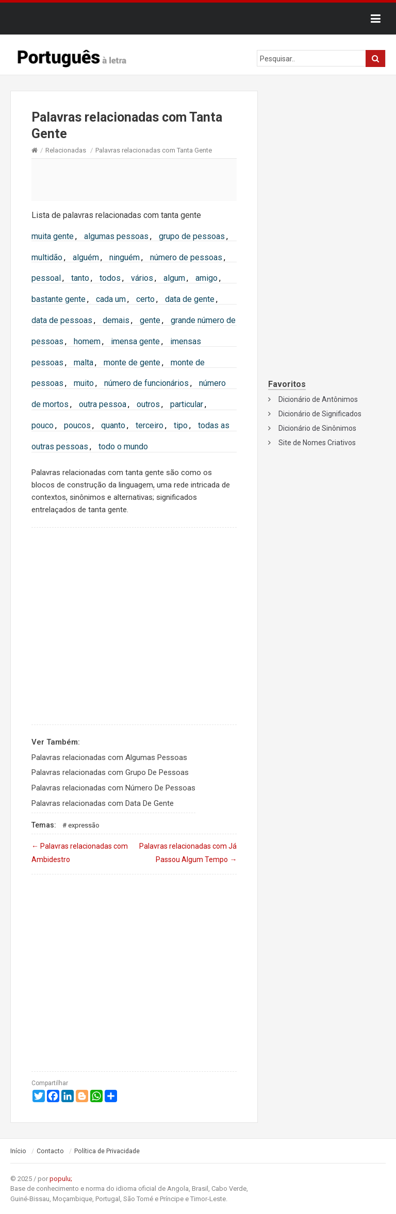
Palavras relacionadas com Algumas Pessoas (109, 757)
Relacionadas (65, 150)
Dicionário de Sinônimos (317, 428)
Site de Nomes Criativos (317, 443)
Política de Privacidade (107, 1151)
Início (18, 1151)
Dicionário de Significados (319, 414)
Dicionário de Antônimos (318, 399)
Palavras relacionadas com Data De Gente (102, 803)
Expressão (84, 825)
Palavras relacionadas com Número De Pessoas (113, 788)
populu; (61, 1179)
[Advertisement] (134, 179)
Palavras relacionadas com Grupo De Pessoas (110, 772)
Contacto (50, 1151)
